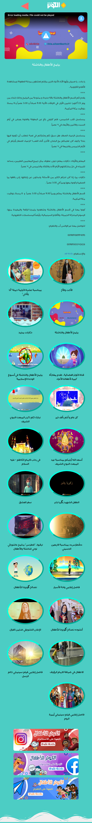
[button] (46, 35)
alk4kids (69, 253)
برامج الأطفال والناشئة (46, 64)
